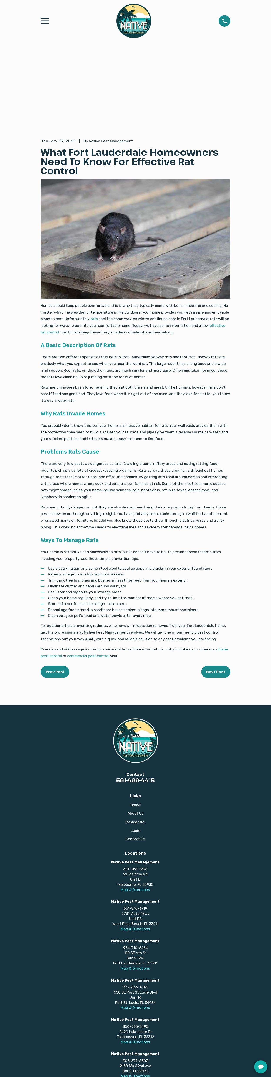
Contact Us (135, 772)
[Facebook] (93, 1032)
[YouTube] (117, 1032)
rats (94, 252)
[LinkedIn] (165, 1032)
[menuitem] (47, 1068)
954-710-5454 (135, 880)
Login (135, 763)
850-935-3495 (135, 959)
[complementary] (239, 1053)
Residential (135, 755)
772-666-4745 (135, 920)
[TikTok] (129, 1032)
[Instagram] (141, 1032)
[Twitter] (153, 1032)
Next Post (215, 604)
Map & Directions (135, 822)
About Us (135, 746)
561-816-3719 (135, 841)
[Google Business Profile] (105, 1032)
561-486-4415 (135, 713)
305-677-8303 (135, 993)
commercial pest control (88, 589)
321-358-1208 (135, 802)
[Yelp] (177, 1032)
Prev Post (55, 604)
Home (135, 737)
